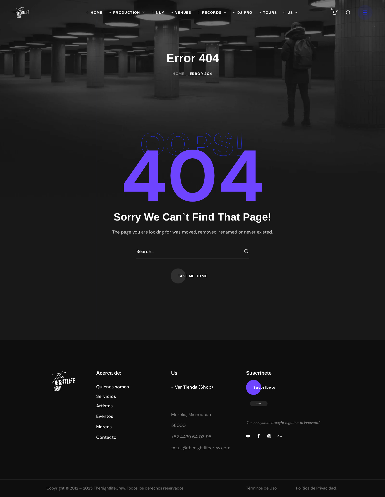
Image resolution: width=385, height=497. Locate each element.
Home (178, 73)
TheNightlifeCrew (109, 488)
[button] (335, 12)
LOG (259, 403)
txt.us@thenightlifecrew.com (200, 448)
